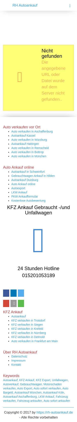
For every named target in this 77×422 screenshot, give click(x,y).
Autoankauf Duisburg (24, 180)
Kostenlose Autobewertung (28, 200)
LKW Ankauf (19, 192)
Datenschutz (19, 356)
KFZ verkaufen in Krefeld (27, 328)
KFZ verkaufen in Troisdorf (28, 320)
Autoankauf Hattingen (25, 143)
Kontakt (16, 364)
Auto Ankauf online (23, 184)
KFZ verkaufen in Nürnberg (28, 333)
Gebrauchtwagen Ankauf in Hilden (33, 175)
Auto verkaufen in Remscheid (30, 148)
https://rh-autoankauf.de (55, 412)
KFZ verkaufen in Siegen (27, 324)
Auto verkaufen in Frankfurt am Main (34, 341)
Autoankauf (18, 316)
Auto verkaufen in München (28, 156)
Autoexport (18, 188)
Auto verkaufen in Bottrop (27, 152)
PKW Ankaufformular (24, 196)
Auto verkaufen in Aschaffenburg (32, 131)
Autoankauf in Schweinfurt (28, 171)
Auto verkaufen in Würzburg (29, 139)
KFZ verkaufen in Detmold (28, 337)
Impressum (18, 360)
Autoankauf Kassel (23, 135)
